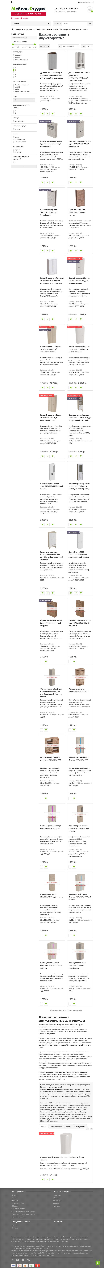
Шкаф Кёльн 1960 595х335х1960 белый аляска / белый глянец (78, 554)
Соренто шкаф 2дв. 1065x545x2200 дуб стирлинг (77, 212)
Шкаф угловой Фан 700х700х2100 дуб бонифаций (77, 965)
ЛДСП (16, 87)
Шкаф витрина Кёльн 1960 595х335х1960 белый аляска (51, 486)
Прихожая (57, 1200)
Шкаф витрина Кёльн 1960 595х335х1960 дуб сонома (78, 828)
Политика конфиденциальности (23, 1214)
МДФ (16, 89)
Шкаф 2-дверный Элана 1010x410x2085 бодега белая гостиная (79, 280)
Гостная (56, 1198)
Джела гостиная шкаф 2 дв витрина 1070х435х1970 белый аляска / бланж (79, 77)
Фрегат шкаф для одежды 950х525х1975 (78, 690)
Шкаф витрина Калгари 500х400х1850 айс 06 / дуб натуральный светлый (80, 417)
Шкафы (38, 29)
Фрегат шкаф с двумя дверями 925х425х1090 (50, 758)
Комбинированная (21, 85)
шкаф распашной (20, 60)
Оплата (14, 1198)
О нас (13, 1195)
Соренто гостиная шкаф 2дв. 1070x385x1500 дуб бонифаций (51, 143)
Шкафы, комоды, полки (24, 29)
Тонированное (19, 142)
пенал (16, 57)
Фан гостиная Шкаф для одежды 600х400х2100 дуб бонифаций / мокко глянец (51, 693)
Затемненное (19, 139)
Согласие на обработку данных (23, 1211)
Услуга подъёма (17, 1203)
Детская (57, 1206)
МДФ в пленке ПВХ (21, 91)
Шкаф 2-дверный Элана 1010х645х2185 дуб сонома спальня (50, 417)
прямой (17, 150)
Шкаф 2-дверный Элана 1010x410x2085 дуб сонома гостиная (50, 349)
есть (15, 137)
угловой (17, 152)
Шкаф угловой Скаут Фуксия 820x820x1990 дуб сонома (51, 965)
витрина (17, 55)
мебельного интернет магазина (65, 1025)
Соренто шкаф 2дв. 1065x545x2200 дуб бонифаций (48, 212)
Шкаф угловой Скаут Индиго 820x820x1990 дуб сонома (79, 896)
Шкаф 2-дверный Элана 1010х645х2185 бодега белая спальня (79, 349)
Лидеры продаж (56, 1127)
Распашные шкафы (50, 29)
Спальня (57, 1195)
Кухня (56, 1203)
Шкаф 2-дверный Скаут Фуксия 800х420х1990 (50, 827)
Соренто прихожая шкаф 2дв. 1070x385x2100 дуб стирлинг (79, 623)
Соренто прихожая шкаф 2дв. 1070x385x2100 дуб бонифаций (79, 143)
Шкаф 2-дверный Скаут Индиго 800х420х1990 (78, 758)
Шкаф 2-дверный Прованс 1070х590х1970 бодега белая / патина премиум (52, 280)
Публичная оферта (18, 1217)
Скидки (15, 18)
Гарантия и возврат (18, 1209)
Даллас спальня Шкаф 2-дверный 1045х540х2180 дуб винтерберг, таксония (51, 75)
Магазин (49, 1089)
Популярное (81, 1127)
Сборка (14, 1206)
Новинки (69, 1127)
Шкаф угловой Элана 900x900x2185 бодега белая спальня (62, 1158)
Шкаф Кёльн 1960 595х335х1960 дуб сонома (51, 895)
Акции (24, 18)
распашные (18, 121)
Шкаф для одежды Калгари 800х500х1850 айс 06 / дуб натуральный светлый (51, 556)
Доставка (15, 1200)
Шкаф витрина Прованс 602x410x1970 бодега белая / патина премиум (79, 486)
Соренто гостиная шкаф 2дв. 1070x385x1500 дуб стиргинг (51, 623)
